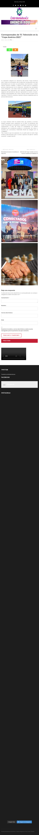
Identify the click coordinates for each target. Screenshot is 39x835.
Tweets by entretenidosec (8, 374)
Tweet (4, 47)
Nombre (3, 305)
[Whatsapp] (9, 48)
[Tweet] (2, 47)
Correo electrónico (7, 313)
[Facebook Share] (1, 47)
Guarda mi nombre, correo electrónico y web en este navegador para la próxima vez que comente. (17, 329)
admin (2, 40)
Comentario (5, 298)
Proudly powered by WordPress (8, 831)
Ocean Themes (30, 831)
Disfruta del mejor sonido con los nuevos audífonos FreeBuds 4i (29, 152)
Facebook (10, 384)
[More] (15, 48)
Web (2, 320)
